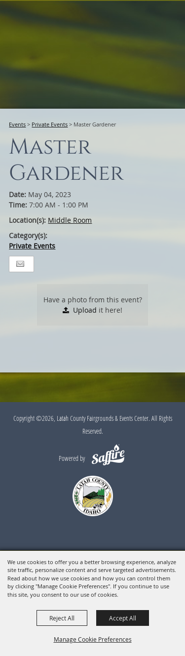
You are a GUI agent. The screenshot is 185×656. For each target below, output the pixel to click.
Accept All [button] (122, 618)
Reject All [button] (61, 618)
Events (17, 124)
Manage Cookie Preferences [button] (93, 639)
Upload (85, 310)
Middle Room (70, 220)
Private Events (50, 124)
